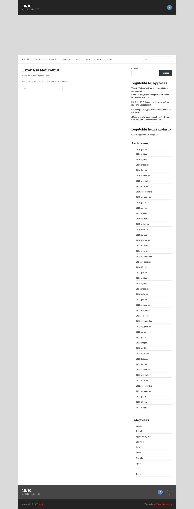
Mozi (77, 59)
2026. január (141, 170)
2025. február (142, 229)
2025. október (142, 186)
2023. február (142, 359)
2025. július (141, 203)
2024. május (141, 278)
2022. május (141, 407)
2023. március (142, 353)
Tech (99, 59)
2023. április (141, 348)
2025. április (141, 219)
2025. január (141, 235)
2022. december (143, 370)
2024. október (142, 251)
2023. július (141, 332)
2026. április (141, 159)
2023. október (142, 316)
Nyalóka (139, 458)
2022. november (143, 375)
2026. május (141, 154)
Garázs (66, 59)
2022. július (141, 397)
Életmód (53, 59)
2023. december (143, 305)
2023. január (141, 364)
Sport (88, 59)
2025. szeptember (144, 192)
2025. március (142, 224)
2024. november (143, 246)
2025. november (143, 181)
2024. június (141, 273)
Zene (109, 59)
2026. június (141, 150)
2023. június (141, 337)
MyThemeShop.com (163, 504)
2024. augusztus (143, 262)
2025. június (141, 208)
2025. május (141, 213)
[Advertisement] (97, 35)
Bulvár (25, 59)
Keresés (134, 69)
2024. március (142, 289)
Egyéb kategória (143, 436)
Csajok (38, 59)
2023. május (141, 343)
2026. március (142, 165)
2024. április (141, 283)
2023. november (143, 310)
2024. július (141, 267)
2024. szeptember (144, 256)
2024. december (143, 240)
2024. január (141, 300)
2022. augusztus (143, 391)
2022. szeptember (144, 386)
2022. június (141, 402)
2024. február (142, 294)
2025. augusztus (143, 197)
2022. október (142, 380)
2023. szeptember (144, 321)
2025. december (143, 176)
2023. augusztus (143, 327)
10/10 (26, 6)
